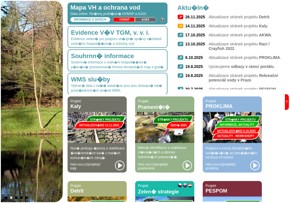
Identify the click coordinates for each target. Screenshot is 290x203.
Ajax (145, 19)
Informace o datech (90, 19)
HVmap (124, 19)
